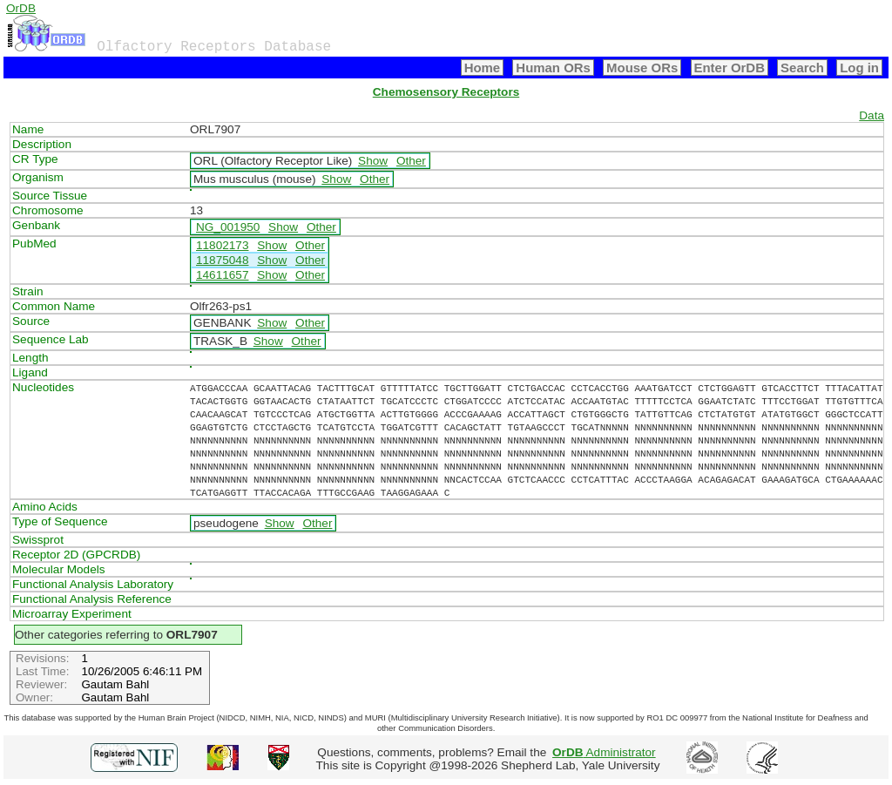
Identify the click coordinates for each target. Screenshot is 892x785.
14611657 (222, 274)
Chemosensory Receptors (446, 91)
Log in (859, 67)
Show (373, 160)
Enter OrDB (729, 67)
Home (482, 67)
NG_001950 (228, 226)
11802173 (222, 245)
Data (871, 115)
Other (411, 160)
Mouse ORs (642, 67)
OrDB (21, 8)
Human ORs (553, 67)
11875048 (222, 260)
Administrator (604, 752)
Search (802, 67)
